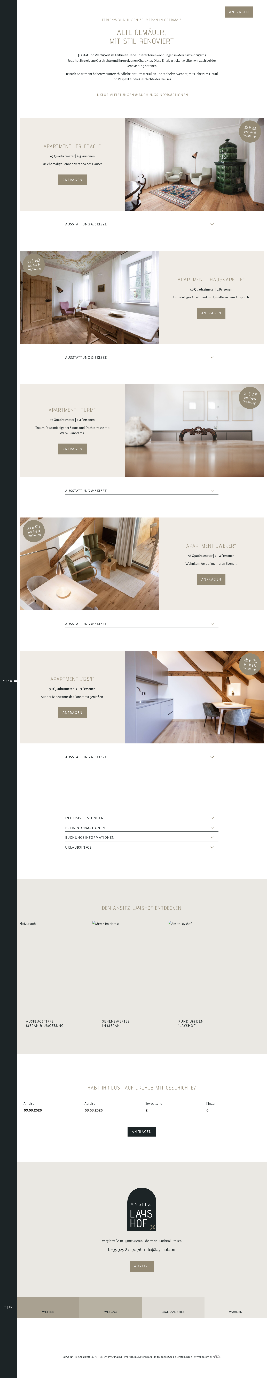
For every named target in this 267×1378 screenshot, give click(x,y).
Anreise (49, 1118)
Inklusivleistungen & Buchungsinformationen (142, 95)
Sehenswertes (147, 1024)
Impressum (130, 1368)
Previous (133, 202)
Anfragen (239, 12)
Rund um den (230, 1035)
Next (144, 202)
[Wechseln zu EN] (10, 1307)
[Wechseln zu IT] (6, 1307)
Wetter (48, 1322)
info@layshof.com (160, 1260)
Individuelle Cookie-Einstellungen (173, 1368)
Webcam (110, 1322)
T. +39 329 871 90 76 (124, 1260)
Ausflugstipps (63, 1035)
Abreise (110, 1118)
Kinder (233, 1118)
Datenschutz (145, 1368)
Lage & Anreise (173, 1322)
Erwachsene (171, 1118)
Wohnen (235, 1322)
